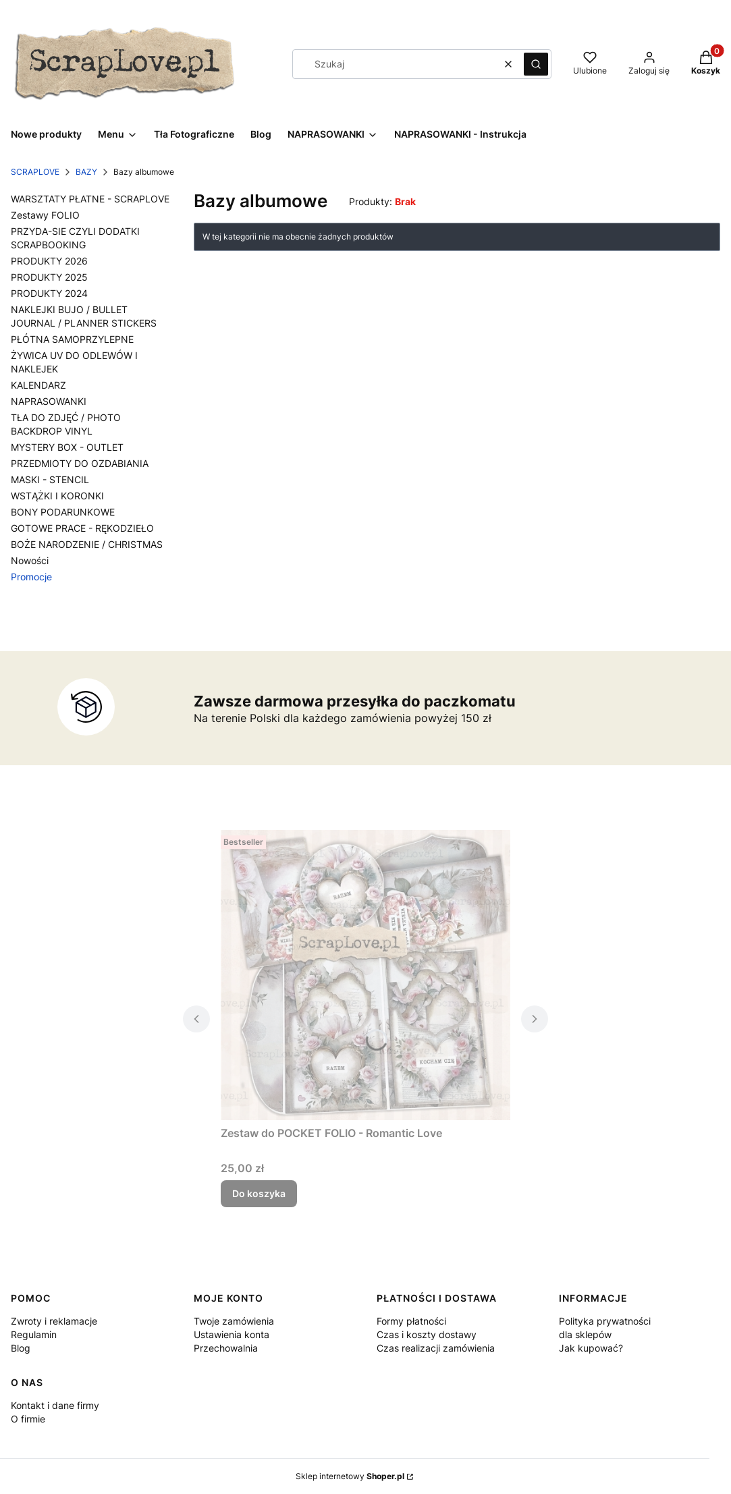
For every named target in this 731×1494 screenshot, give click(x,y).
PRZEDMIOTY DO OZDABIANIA (79, 463)
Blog (20, 1348)
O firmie (28, 1418)
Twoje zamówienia (234, 1321)
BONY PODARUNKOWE (63, 512)
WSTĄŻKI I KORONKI (57, 495)
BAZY (86, 172)
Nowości (30, 560)
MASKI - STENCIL (50, 479)
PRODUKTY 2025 (49, 277)
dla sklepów (585, 1334)
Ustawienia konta (231, 1334)
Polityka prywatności (605, 1321)
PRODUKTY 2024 (49, 293)
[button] (536, 64)
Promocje (31, 576)
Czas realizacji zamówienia (436, 1348)
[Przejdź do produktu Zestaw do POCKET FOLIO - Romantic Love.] (366, 975)
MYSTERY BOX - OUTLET (67, 447)
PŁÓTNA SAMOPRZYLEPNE (72, 339)
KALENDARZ (38, 385)
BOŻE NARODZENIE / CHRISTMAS (87, 544)
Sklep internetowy (350, 1476)
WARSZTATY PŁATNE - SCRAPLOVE (90, 198)
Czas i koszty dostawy (427, 1334)
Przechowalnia (226, 1348)
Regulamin (34, 1334)
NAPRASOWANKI (48, 401)
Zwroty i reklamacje (54, 1321)
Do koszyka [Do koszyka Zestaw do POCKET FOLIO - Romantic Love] (259, 1193)
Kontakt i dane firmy (55, 1405)
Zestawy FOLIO (45, 215)
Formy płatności (411, 1321)
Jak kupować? (591, 1348)
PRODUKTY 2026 (49, 261)
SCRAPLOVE (35, 172)
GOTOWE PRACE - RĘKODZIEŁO (82, 528)
